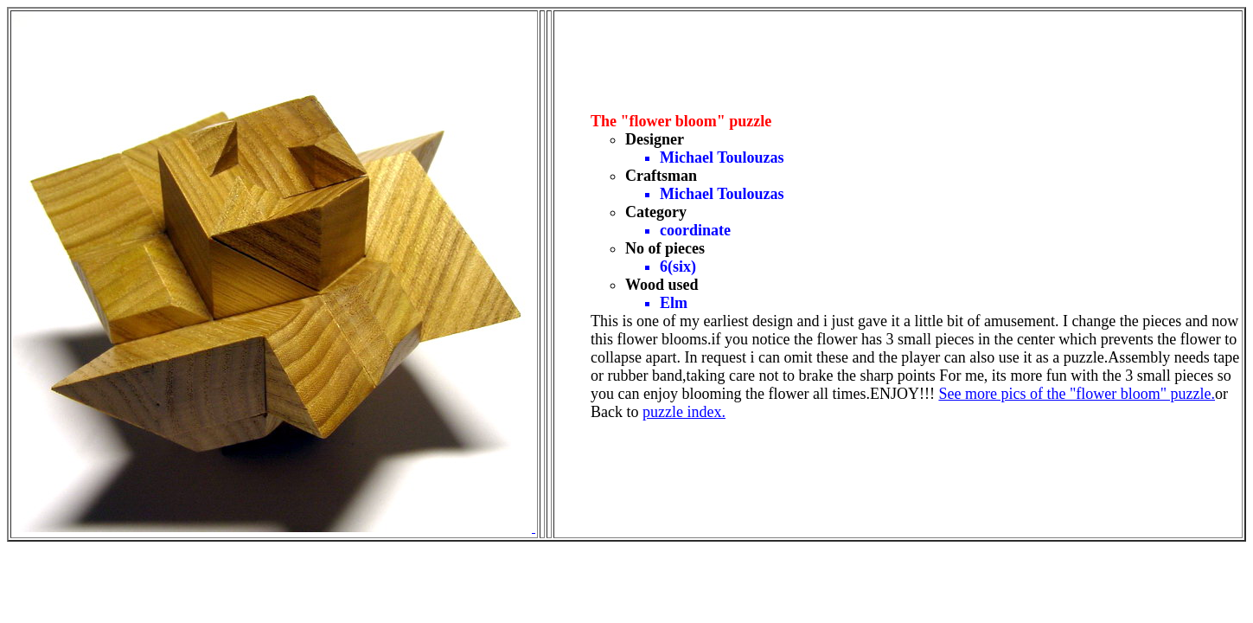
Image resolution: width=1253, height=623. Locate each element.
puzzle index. (684, 412)
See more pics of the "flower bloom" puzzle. (1076, 393)
